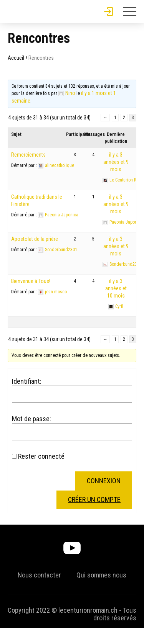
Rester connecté (41, 456)
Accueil (16, 58)
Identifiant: (26, 381)
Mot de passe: (31, 418)
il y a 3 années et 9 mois (116, 162)
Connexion (104, 481)
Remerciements (28, 155)
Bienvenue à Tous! (30, 281)
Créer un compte (94, 500)
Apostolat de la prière (34, 239)
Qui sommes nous (101, 575)
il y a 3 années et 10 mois (116, 288)
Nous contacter (39, 575)
